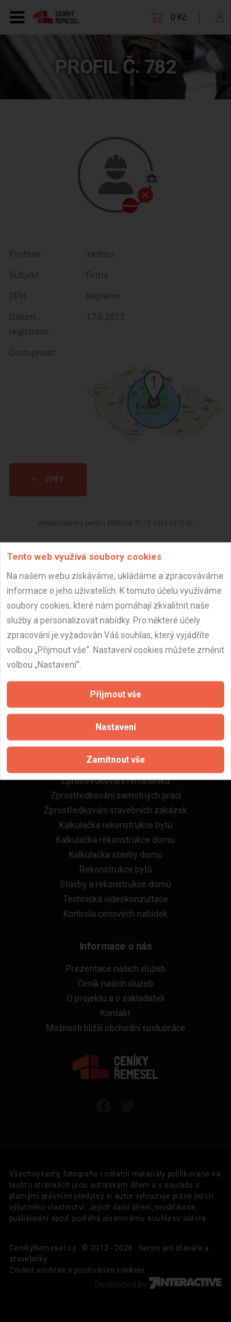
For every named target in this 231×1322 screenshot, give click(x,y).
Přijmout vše (115, 694)
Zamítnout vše (115, 759)
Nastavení (115, 726)
